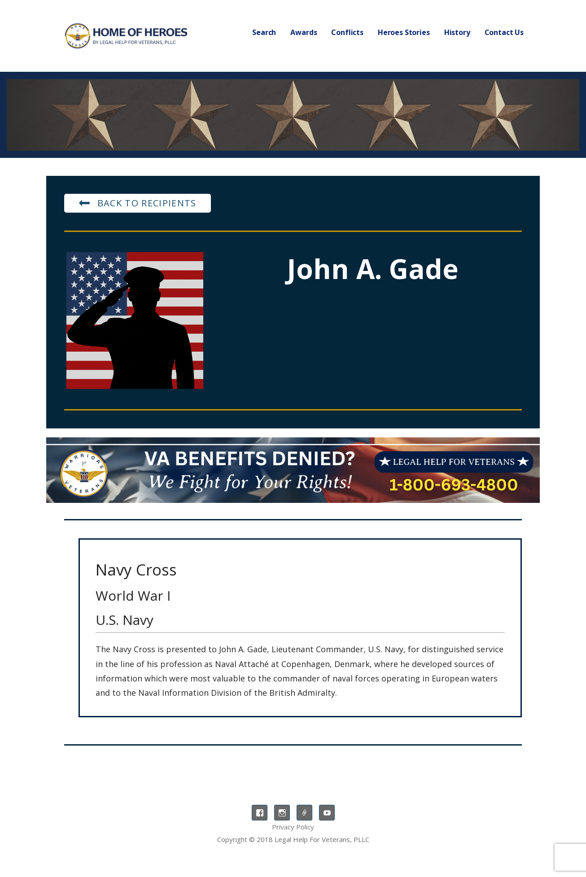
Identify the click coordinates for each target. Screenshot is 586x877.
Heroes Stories (404, 32)
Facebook (259, 812)
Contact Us (504, 32)
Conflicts (347, 32)
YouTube (327, 812)
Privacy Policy (293, 826)
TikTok (304, 812)
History (457, 32)
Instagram (282, 812)
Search (264, 32)
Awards (303, 32)
